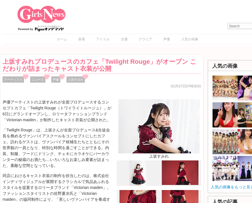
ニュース (38, 79)
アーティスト (13, 79)
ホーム (62, 39)
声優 (166, 39)
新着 (81, 39)
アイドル (103, 39)
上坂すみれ (75, 79)
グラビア (145, 39)
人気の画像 (189, 39)
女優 (124, 39)
